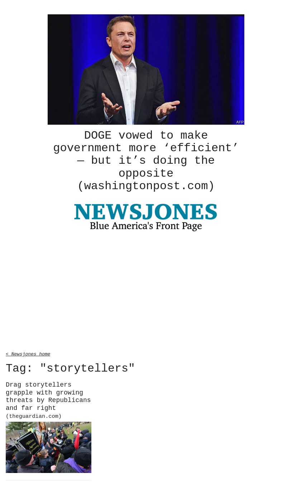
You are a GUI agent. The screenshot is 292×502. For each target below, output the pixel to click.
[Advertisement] (146, 291)
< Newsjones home (28, 352)
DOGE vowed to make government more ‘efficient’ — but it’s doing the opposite (146, 160)
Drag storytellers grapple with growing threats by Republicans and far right (48, 399)
